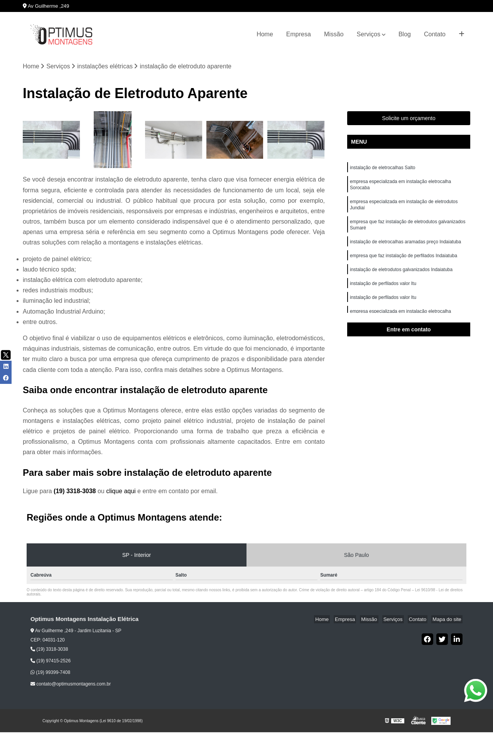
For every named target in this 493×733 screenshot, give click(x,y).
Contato (435, 34)
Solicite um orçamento (409, 119)
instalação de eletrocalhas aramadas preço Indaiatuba (406, 248)
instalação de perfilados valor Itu (383, 292)
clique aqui (121, 491)
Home (265, 34)
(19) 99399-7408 (50, 673)
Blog (404, 34)
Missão (334, 34)
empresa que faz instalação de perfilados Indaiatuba (404, 263)
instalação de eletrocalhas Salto (382, 168)
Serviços (368, 34)
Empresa (298, 34)
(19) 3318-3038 (76, 491)
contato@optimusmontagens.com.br (70, 684)
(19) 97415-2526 (50, 661)
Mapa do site (448, 620)
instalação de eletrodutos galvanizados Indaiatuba (402, 277)
